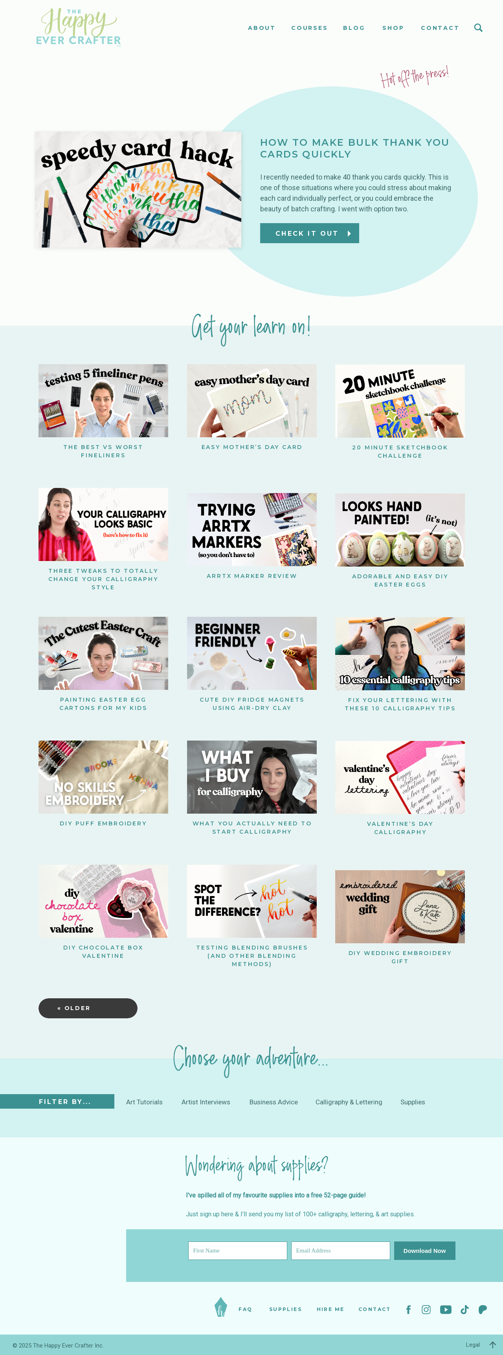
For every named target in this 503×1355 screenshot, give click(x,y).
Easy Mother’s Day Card (252, 447)
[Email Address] (340, 1250)
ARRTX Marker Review (252, 575)
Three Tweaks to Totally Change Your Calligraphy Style (103, 579)
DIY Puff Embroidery (103, 823)
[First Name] (237, 1250)
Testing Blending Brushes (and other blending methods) (252, 956)
